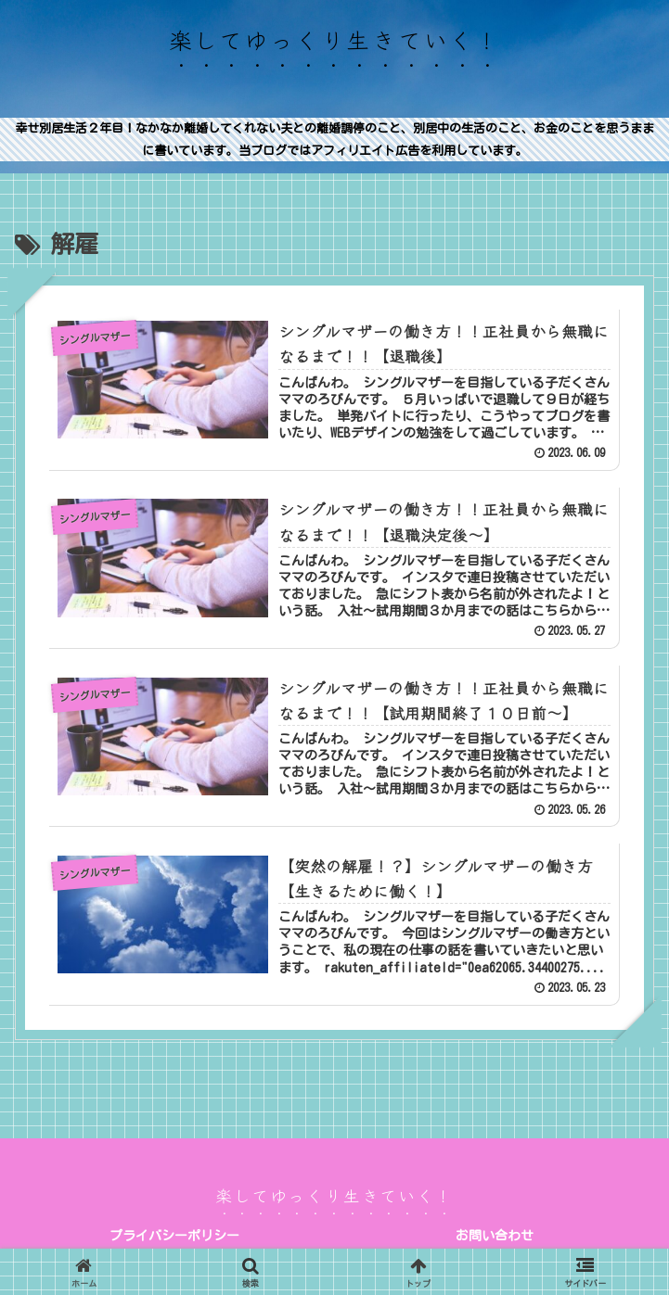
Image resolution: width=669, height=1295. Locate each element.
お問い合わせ (495, 1235)
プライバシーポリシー (174, 1235)
